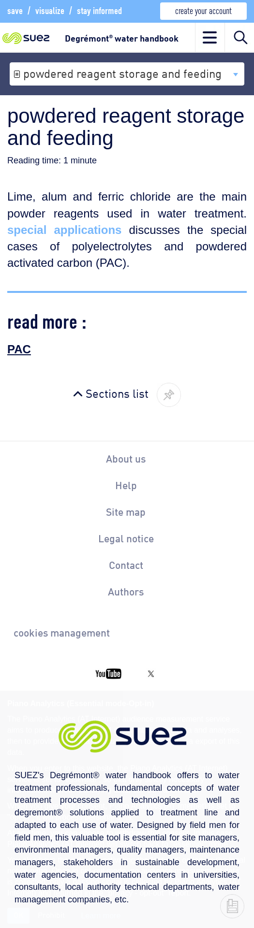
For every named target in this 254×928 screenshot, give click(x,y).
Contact (126, 564)
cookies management (62, 632)
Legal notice (126, 538)
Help (126, 485)
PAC (19, 349)
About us (126, 458)
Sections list (117, 392)
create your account (203, 10)
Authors (126, 591)
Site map (126, 511)
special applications (64, 229)
